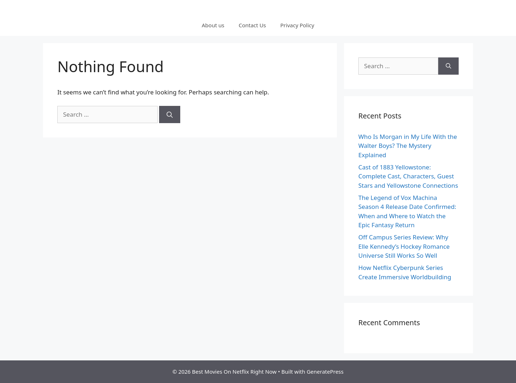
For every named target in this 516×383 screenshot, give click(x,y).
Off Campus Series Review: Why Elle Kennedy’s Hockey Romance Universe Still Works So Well (404, 246)
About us (213, 25)
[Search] (169, 114)
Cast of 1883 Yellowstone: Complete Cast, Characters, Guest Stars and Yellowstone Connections (408, 176)
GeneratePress (325, 371)
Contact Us (252, 25)
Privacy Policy (297, 25)
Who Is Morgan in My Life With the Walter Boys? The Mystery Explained (407, 145)
